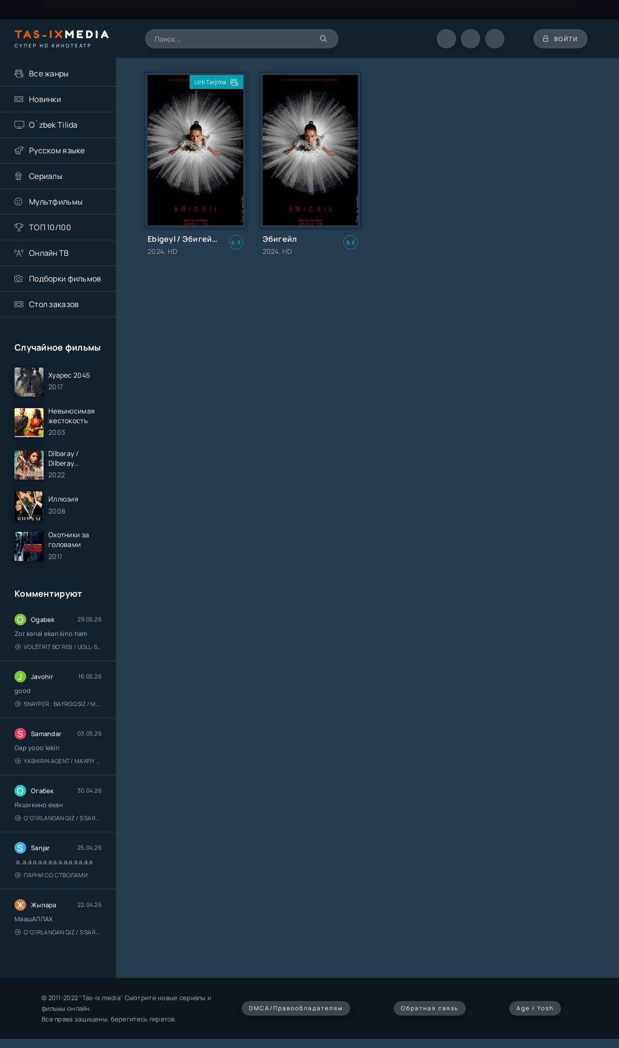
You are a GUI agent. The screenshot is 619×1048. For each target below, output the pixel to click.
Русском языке (57, 150)
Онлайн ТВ (49, 253)
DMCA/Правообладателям (296, 1008)
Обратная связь (429, 1008)
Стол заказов (54, 304)
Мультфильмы (56, 201)
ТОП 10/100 (50, 227)
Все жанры (49, 73)
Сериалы (45, 176)
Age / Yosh (535, 1008)
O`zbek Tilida (53, 124)
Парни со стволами (51, 875)
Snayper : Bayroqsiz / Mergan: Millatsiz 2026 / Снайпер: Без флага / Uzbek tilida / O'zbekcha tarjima (58, 704)
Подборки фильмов (65, 278)
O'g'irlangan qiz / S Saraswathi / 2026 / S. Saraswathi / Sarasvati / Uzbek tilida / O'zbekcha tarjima (58, 818)
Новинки (45, 99)
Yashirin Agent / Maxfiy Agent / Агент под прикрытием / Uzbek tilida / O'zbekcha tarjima (58, 761)
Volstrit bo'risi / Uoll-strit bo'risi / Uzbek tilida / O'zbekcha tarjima (58, 647)
